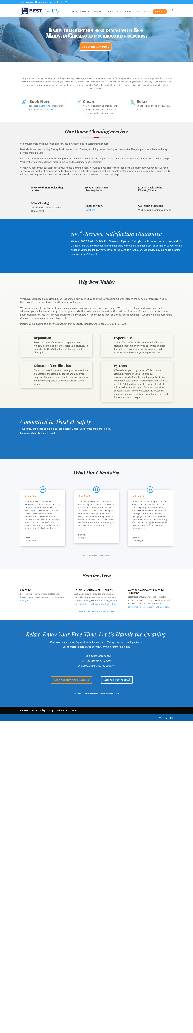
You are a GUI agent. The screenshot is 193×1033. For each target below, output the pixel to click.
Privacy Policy (38, 710)
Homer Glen (110, 604)
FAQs (73, 710)
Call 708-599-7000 (115, 680)
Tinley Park (84, 604)
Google (107, 555)
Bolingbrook (133, 607)
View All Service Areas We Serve (96, 611)
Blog (51, 710)
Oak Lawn (95, 604)
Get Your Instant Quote (69, 680)
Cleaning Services (78, 12)
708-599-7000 (27, 2)
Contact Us (113, 12)
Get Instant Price (97, 46)
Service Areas (142, 12)
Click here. (90, 209)
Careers (129, 12)
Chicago (24, 600)
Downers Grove (147, 607)
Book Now (160, 11)
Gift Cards (62, 710)
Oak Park (164, 607)
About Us (97, 12)
